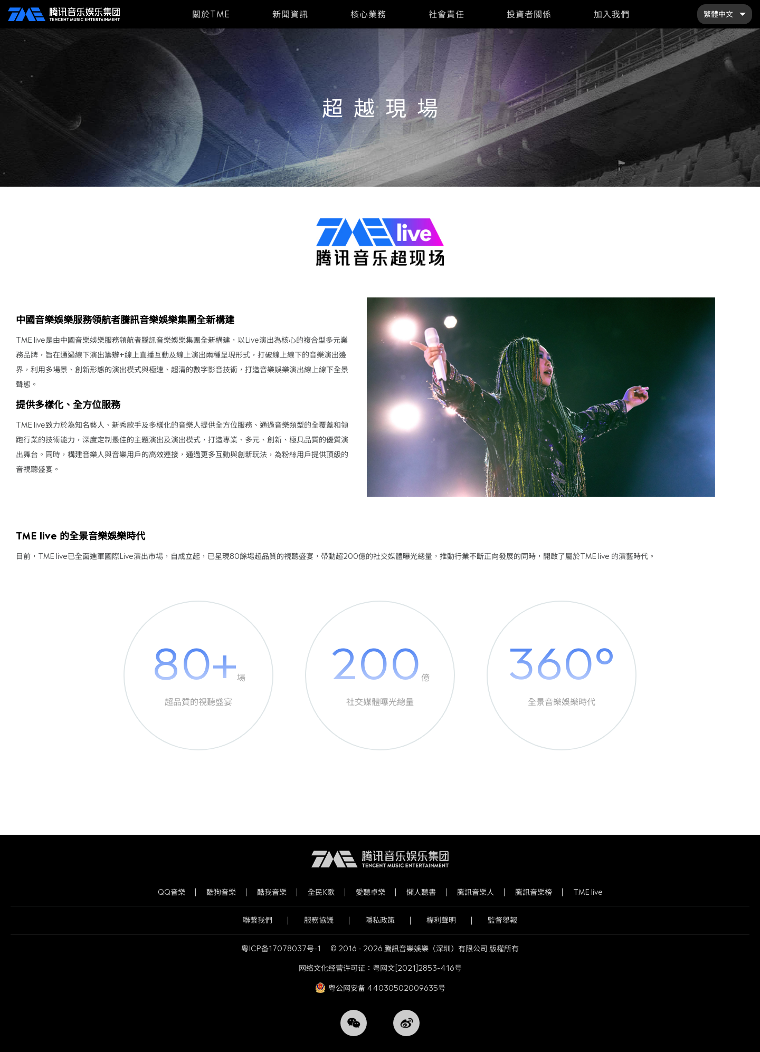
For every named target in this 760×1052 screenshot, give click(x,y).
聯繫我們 (257, 919)
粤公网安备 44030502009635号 (386, 987)
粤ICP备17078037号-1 (281, 948)
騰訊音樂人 (475, 891)
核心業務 (368, 14)
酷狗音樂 (221, 891)
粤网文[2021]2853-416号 (417, 967)
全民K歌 (321, 891)
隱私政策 (380, 919)
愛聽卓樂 (370, 891)
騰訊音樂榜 (533, 891)
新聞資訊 (290, 14)
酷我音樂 (272, 891)
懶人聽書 (421, 891)
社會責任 (446, 14)
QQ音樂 (171, 891)
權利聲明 (441, 919)
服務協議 (319, 919)
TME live (588, 891)
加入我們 (612, 14)
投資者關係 (529, 14)
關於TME (211, 14)
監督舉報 (502, 919)
